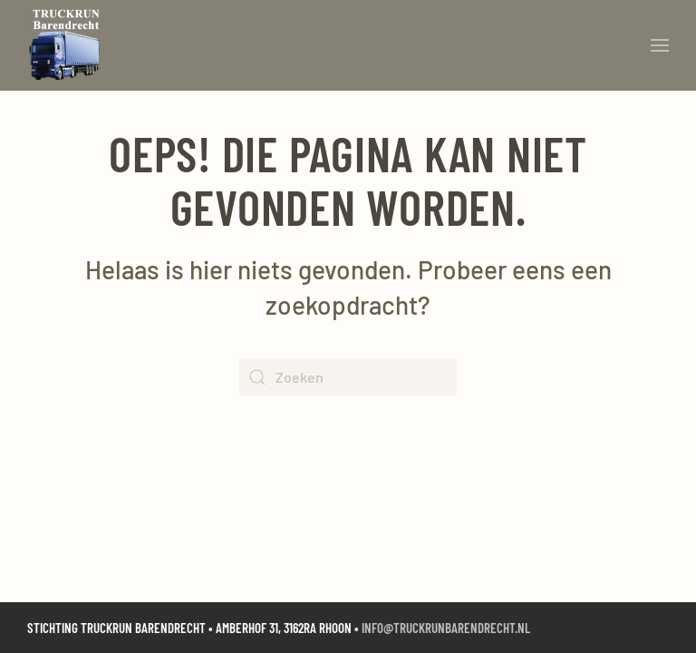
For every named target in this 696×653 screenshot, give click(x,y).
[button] (660, 45)
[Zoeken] (348, 377)
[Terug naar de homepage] (68, 45)
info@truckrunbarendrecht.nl (446, 627)
